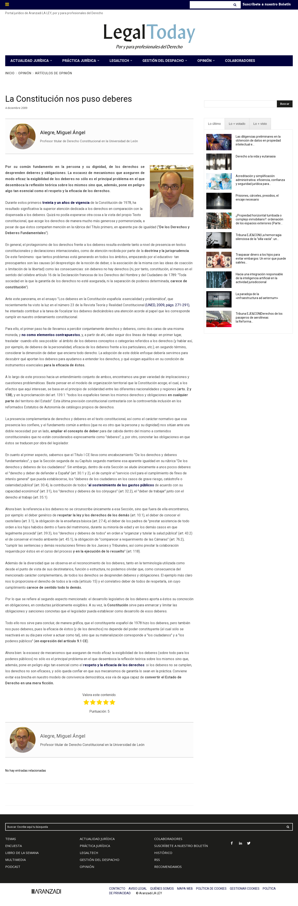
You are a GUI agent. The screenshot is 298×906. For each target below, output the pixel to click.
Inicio (10, 73)
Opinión (24, 73)
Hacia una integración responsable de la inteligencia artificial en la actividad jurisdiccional (259, 278)
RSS (157, 859)
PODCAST (12, 866)
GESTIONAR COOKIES (244, 888)
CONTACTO (117, 888)
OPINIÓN (87, 866)
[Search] (235, 4)
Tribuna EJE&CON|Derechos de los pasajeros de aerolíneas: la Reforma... (259, 317)
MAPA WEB (185, 888)
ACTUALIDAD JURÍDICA (97, 839)
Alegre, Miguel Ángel (62, 132)
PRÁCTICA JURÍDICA (95, 845)
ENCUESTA (13, 845)
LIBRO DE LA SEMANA (22, 852)
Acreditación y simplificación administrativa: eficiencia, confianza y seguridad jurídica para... (260, 180)
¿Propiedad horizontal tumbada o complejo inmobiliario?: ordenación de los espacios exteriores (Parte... (259, 219)
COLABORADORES (168, 839)
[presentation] (214, 124)
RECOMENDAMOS (168, 866)
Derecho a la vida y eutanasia (256, 156)
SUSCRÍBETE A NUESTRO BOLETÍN (181, 845)
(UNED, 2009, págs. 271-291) (167, 305)
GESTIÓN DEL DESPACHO (99, 859)
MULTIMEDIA (15, 859)
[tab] (214, 124)
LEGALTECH (89, 852)
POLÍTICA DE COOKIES (211, 888)
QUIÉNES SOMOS (162, 888)
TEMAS (10, 839)
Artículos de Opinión (53, 73)
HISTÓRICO (163, 852)
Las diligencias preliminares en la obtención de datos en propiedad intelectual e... (258, 140)
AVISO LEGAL (138, 888)
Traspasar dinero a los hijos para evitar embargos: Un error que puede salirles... (261, 258)
